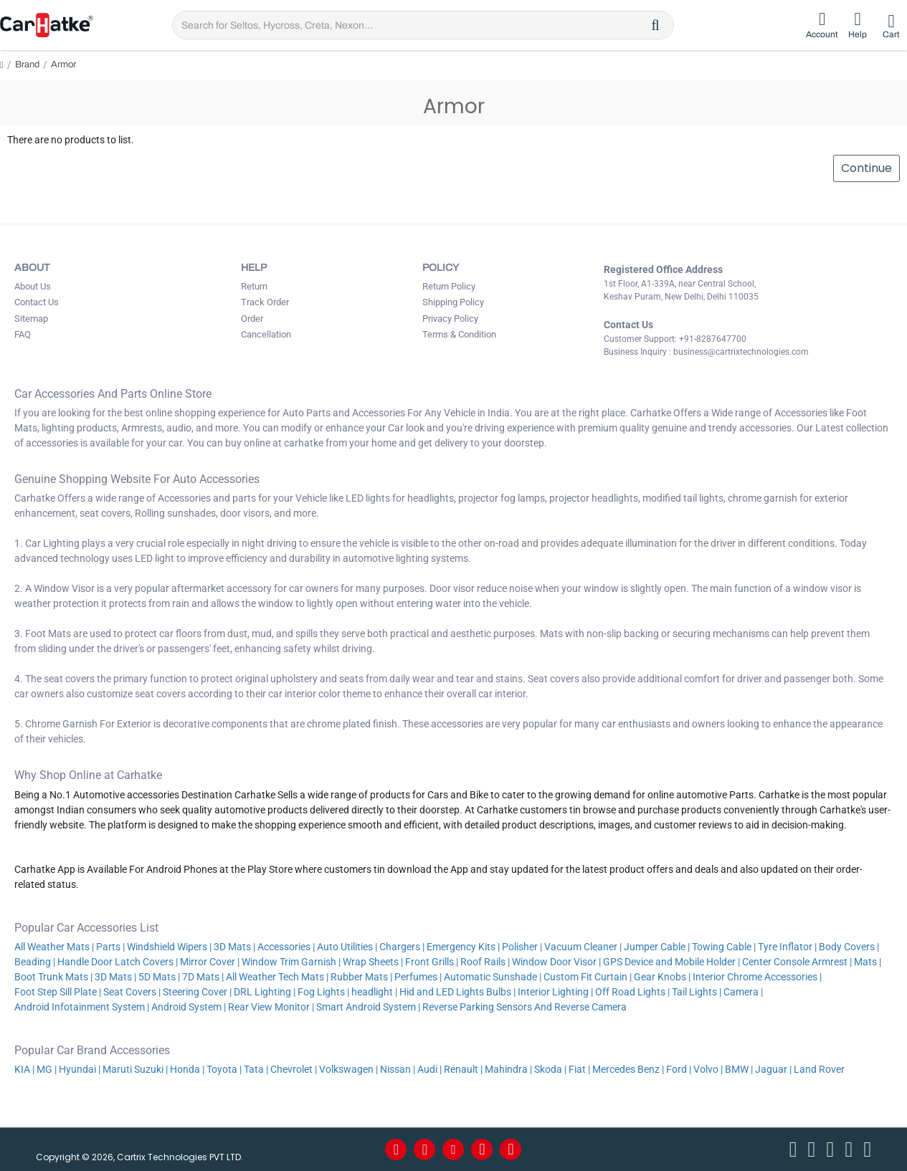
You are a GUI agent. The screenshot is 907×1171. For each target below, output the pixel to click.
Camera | (743, 992)
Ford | (678, 1069)
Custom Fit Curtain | (587, 977)
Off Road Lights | (632, 992)
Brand (27, 64)
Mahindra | (508, 1069)
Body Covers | (849, 946)
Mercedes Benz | (628, 1069)
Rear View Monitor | (271, 1007)
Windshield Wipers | (169, 946)
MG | (47, 1069)
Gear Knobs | (662, 977)
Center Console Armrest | (797, 961)
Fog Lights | (323, 992)
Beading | (34, 961)
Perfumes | (418, 977)
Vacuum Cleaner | (583, 946)
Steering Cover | (197, 992)
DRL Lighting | (264, 992)
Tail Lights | (696, 992)
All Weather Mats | (54, 946)
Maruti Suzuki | (135, 1069)
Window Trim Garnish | (291, 961)
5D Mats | (159, 977)
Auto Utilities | (347, 946)
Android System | (188, 1007)
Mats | (867, 961)
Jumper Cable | (657, 946)
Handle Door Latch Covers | (117, 961)
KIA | (24, 1069)
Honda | (187, 1069)
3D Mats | (234, 946)
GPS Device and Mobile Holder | (671, 961)
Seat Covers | (132, 992)
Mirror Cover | (209, 961)
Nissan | (397, 1069)
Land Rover (820, 1069)
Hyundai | (79, 1069)
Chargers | (401, 946)
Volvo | (708, 1069)
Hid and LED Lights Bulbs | (457, 992)
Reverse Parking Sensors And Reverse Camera (525, 1007)
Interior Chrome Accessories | (757, 977)
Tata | (256, 1069)
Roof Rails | (485, 961)
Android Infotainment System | (81, 1007)
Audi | (429, 1069)
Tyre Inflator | (787, 946)
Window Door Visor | (556, 961)
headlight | (374, 992)
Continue (865, 169)
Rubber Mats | (361, 977)
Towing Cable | (724, 946)
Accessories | (286, 946)
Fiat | (579, 1069)
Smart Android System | (368, 1007)
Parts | (110, 946)
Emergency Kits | (463, 946)
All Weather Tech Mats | (277, 977)
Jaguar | (773, 1069)
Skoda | (550, 1069)
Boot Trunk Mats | (53, 977)
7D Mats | (203, 977)
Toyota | (224, 1069)
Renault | (463, 1069)
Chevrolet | (293, 1069)
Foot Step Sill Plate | (57, 992)
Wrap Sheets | (373, 961)
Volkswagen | (348, 1069)
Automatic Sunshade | (492, 977)
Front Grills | (431, 961)
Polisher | (522, 946)
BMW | (739, 1069)
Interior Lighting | (555, 992)
